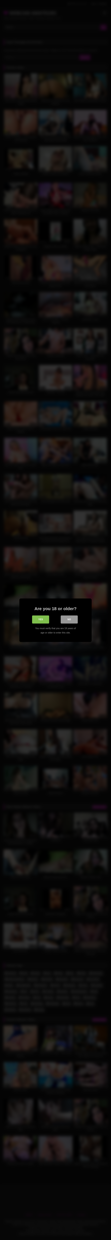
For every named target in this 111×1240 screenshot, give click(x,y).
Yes (40, 619)
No (69, 619)
